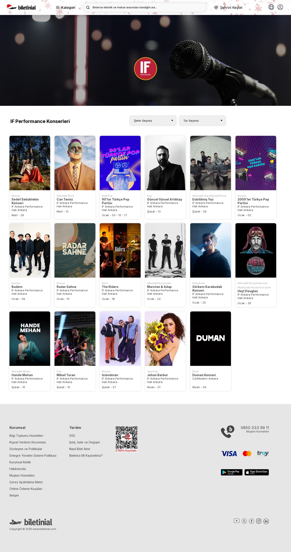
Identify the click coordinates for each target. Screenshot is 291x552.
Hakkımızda (17, 469)
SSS (72, 435)
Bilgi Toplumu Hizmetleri (26, 435)
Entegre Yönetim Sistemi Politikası (32, 455)
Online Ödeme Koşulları (25, 489)
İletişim (14, 495)
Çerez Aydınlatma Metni (26, 482)
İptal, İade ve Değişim (84, 442)
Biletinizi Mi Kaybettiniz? (86, 455)
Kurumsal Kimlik (20, 462)
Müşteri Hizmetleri (22, 475)
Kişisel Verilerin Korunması (27, 442)
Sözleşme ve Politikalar (25, 449)
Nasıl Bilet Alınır (79, 449)
